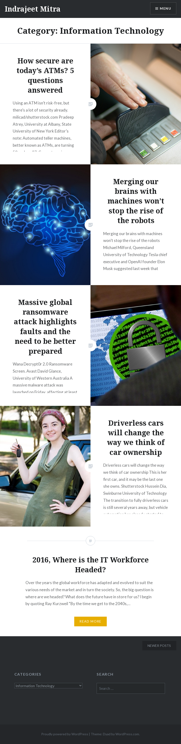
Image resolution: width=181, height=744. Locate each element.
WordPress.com (127, 734)
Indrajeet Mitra (33, 9)
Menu (165, 8)
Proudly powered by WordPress (64, 734)
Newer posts (159, 646)
